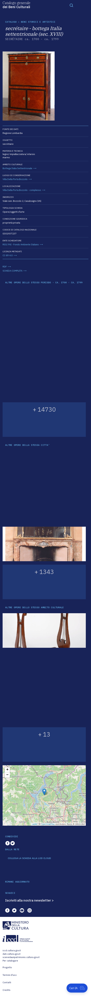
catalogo (11, 21)
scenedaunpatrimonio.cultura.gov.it (21, 957)
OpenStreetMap (48, 824)
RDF (5, 266)
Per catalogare (10, 960)
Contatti (7, 982)
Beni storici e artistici (38, 21)
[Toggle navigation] (71, 5)
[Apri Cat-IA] (77, 988)
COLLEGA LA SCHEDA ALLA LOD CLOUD (29, 858)
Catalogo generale (16, 5)
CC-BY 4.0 (8, 255)
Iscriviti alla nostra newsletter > (29, 900)
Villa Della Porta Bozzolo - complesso (22, 190)
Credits (6, 990)
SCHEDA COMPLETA (12, 270)
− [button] (7, 775)
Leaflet (34, 824)
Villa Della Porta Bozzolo (15, 179)
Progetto (7, 967)
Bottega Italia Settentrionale (17, 168)
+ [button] (7, 769)
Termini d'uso (10, 975)
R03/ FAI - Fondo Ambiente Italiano (21, 244)
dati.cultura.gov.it (11, 953)
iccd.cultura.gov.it (12, 950)
